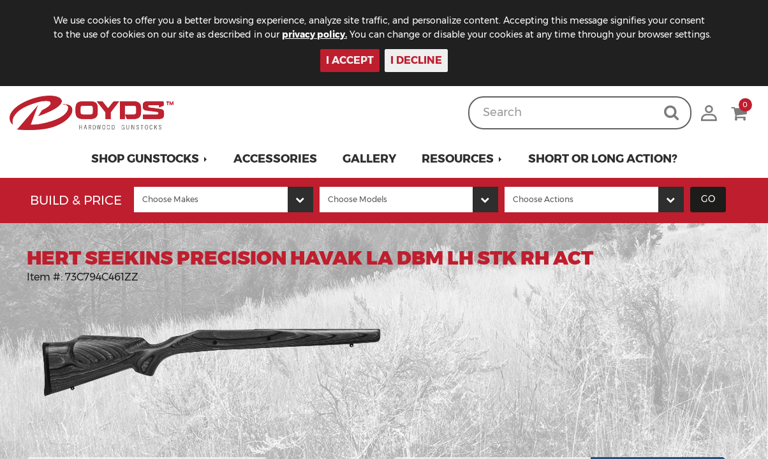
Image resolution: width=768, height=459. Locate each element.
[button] (149, 159)
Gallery (369, 159)
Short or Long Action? (602, 159)
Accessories (275, 159)
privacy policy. (314, 34)
